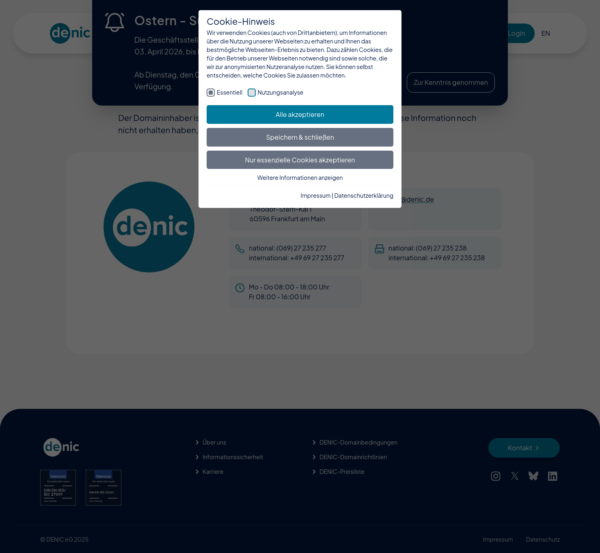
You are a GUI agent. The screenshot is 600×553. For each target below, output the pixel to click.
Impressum (316, 195)
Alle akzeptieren (300, 114)
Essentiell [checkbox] (229, 92)
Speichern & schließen (300, 137)
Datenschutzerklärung (364, 195)
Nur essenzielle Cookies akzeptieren (300, 160)
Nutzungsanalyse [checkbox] (281, 92)
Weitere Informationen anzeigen (300, 177)
